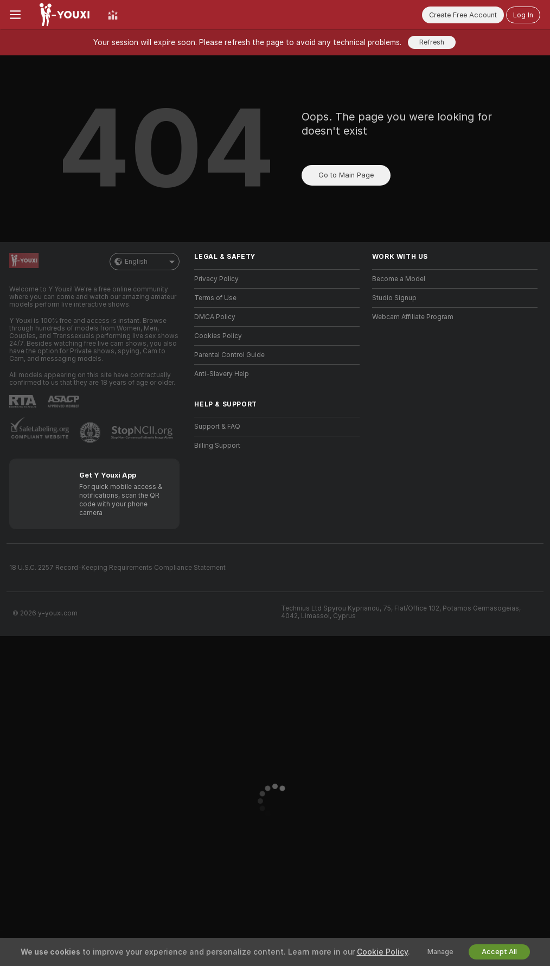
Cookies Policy (218, 336)
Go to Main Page (346, 175)
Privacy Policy (216, 279)
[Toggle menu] (15, 14)
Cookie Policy (382, 952)
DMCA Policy (214, 317)
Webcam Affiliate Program (412, 317)
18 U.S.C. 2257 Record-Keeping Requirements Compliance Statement (117, 567)
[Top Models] (112, 14)
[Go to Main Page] (64, 14)
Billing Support (217, 445)
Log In (523, 15)
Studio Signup (394, 298)
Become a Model (398, 279)
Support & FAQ (217, 426)
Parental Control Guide (229, 355)
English (144, 261)
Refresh (431, 42)
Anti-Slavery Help (221, 374)
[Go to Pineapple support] (91, 432)
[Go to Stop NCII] (143, 432)
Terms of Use (215, 298)
